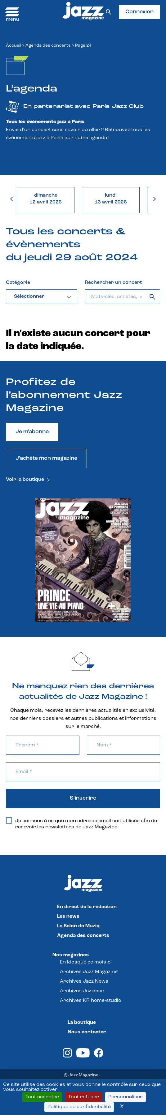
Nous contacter (87, 1032)
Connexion (139, 12)
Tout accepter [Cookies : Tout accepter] (42, 1097)
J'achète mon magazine (46, 458)
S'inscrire (83, 798)
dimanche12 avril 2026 (45, 199)
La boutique (82, 1022)
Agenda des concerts (48, 45)
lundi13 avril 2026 (111, 199)
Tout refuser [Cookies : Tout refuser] (83, 1097)
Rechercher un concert (113, 282)
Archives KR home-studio (90, 1000)
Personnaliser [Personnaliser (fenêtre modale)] (125, 1097)
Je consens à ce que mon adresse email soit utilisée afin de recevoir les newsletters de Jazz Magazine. (81, 824)
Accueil (13, 45)
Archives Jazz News (84, 981)
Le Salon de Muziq (78, 926)
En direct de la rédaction (87, 906)
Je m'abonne (32, 432)
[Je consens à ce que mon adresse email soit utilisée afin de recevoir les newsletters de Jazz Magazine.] (9, 821)
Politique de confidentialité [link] (79, 1106)
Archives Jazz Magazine (89, 971)
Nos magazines (70, 955)
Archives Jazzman (82, 991)
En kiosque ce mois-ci (86, 962)
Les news (68, 916)
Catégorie (18, 282)
